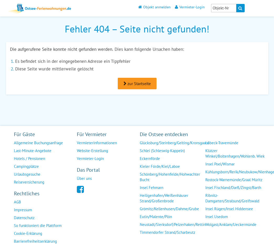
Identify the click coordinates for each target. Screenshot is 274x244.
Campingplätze (26, 166)
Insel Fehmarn (151, 187)
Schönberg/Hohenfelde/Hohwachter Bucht (170, 177)
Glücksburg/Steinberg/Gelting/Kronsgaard (174, 142)
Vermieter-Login (190, 6)
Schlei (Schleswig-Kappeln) (162, 150)
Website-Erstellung (92, 150)
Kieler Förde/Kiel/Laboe (160, 166)
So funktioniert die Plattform (38, 225)
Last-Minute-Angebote (32, 150)
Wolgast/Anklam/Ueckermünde (230, 224)
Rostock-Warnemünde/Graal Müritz (233, 179)
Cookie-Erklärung (28, 233)
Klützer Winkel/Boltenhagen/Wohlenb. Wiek (235, 153)
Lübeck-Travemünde (221, 142)
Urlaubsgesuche (27, 174)
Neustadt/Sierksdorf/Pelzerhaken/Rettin (173, 224)
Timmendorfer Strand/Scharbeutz (167, 232)
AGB (17, 201)
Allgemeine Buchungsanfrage (38, 142)
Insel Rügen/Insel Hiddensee (229, 208)
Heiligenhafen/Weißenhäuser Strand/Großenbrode (164, 198)
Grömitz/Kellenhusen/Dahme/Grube (169, 208)
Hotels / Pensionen (29, 158)
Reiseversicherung (29, 182)
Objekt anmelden (154, 6)
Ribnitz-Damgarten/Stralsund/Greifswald (232, 198)
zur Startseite (137, 83)
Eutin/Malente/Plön (156, 216)
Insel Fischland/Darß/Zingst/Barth (233, 187)
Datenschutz (24, 217)
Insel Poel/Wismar (220, 164)
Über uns (84, 178)
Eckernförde (150, 158)
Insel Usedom (216, 216)
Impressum (23, 209)
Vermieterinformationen (97, 142)
